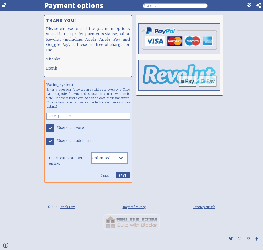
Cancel (105, 175)
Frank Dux (67, 207)
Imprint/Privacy (134, 207)
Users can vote (70, 127)
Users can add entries (76, 140)
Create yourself (204, 207)
